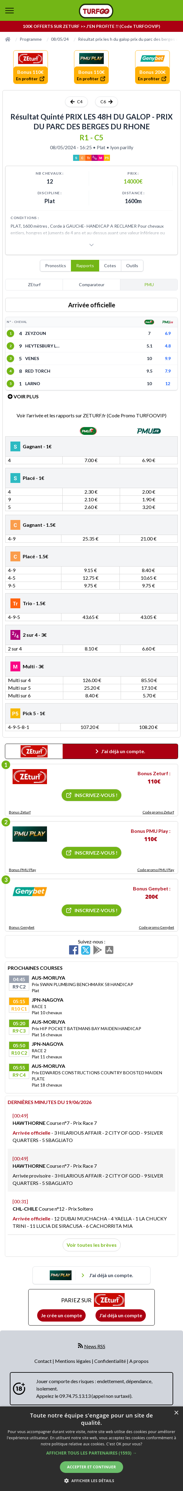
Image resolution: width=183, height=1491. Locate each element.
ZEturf (34, 284)
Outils (132, 265)
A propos (139, 1361)
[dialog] (91, 1448)
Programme (31, 39)
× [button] (176, 1413)
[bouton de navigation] (9, 10)
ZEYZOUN (35, 333)
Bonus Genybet (21, 927)
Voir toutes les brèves (92, 1245)
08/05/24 (60, 39)
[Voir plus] (91, 245)
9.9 (168, 358)
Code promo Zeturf (158, 812)
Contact (43, 1361)
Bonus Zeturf (20, 812)
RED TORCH (37, 371)
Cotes (110, 265)
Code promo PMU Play (155, 869)
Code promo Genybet (156, 927)
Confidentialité (110, 1361)
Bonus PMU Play (22, 869)
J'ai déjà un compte (120, 1315)
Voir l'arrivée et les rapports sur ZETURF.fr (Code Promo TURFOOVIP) (91, 415)
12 (167, 383)
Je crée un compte (61, 1315)
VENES (32, 358)
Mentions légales (73, 1361)
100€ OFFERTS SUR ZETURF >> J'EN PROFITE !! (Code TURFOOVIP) (91, 26)
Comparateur (91, 284)
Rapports (85, 265)
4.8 (168, 345)
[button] (91, 1453)
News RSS (94, 1346)
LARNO (32, 383)
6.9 (168, 333)
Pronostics (55, 265)
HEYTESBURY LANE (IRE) (43, 345)
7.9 (168, 371)
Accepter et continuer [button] (91, 1467)
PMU (149, 284)
